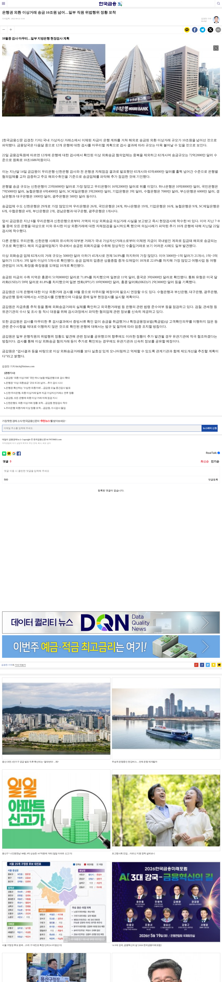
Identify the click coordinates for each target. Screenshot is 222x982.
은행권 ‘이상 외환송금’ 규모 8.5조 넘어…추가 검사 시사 (34, 383)
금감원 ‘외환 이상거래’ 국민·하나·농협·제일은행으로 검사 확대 (38, 378)
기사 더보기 (20, 555)
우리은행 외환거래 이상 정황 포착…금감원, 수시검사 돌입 (36, 408)
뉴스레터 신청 (210, 428)
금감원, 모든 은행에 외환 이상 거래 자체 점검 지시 (31, 398)
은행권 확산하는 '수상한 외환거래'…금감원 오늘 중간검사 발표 (38, 388)
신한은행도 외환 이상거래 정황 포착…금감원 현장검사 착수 (36, 403)
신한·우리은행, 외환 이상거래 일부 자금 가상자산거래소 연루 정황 (40, 393)
